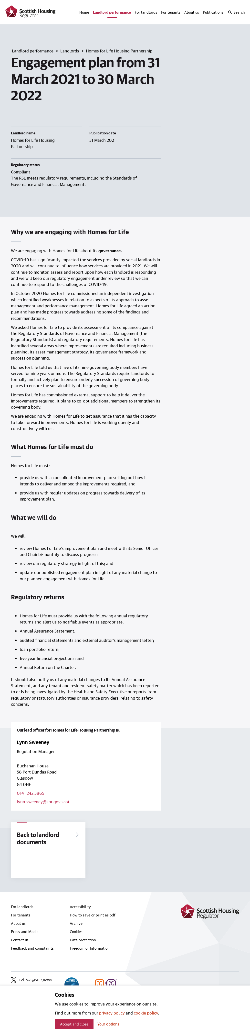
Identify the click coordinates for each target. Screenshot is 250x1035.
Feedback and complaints (32, 948)
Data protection (83, 940)
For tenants (170, 12)
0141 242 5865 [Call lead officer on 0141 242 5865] (30, 793)
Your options (108, 1024)
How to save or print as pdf (92, 915)
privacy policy (112, 1012)
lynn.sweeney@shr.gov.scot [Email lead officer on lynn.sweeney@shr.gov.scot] (43, 801)
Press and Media (25, 931)
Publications (213, 12)
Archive (76, 923)
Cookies (76, 931)
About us (191, 12)
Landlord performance (112, 12)
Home (84, 12)
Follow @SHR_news (31, 980)
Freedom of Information (90, 948)
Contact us (20, 940)
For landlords (146, 12)
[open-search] (236, 12)
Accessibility (80, 906)
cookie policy (146, 1012)
